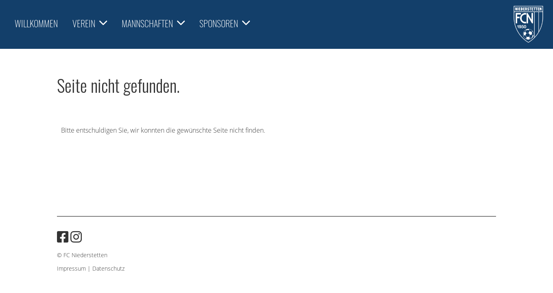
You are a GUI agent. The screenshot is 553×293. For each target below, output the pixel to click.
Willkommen (36, 23)
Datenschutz (108, 268)
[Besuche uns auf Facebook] (62, 236)
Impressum (71, 268)
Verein (89, 23)
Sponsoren (224, 23)
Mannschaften (153, 23)
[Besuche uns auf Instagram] (76, 236)
